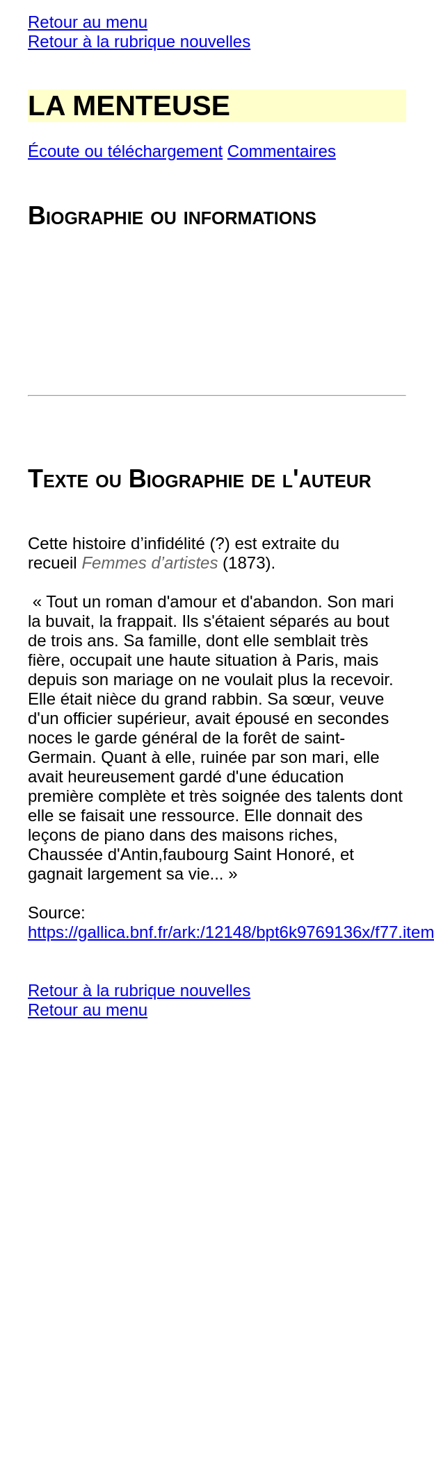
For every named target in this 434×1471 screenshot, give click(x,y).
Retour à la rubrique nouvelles (139, 41)
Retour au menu (87, 21)
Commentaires (281, 151)
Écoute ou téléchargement (125, 151)
